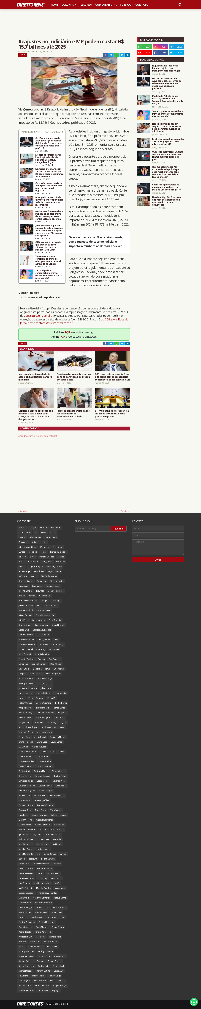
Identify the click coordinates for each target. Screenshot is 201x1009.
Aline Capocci (25, 654)
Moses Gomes (59, 907)
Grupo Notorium (42, 824)
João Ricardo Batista (28, 688)
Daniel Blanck (58, 625)
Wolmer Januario (54, 566)
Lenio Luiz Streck (26, 868)
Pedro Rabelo (25, 932)
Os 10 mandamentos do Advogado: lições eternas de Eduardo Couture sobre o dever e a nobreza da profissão (48, 143)
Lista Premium (52, 873)
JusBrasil (40, 591)
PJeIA (62, 917)
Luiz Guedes (24, 883)
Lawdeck (57, 863)
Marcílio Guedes (46, 556)
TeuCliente (23, 975)
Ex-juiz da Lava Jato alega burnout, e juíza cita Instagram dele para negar (166, 68)
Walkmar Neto (38, 620)
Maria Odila (24, 897)
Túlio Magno (24, 980)
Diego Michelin (58, 771)
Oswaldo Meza (35, 917)
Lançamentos (51, 537)
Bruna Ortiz (42, 742)
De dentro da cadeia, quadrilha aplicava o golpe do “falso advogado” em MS (168, 141)
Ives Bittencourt (26, 844)
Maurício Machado (43, 902)
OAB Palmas (56, 912)
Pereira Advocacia (43, 932)
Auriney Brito (24, 737)
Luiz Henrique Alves (42, 883)
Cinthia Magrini (41, 625)
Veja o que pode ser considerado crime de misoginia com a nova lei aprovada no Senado (48, 260)
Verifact (32, 595)
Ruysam (40, 961)
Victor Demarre (42, 985)
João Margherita (26, 854)
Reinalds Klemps (26, 581)
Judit (39, 605)
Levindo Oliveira (26, 873)
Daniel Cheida (25, 766)
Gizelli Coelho (43, 634)
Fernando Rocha (26, 805)
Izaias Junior (41, 844)
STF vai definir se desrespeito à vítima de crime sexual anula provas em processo (112, 413)
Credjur (44, 600)
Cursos (22, 552)
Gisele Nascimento (44, 820)
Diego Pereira (25, 776)
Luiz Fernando (51, 605)
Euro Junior (37, 586)
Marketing (44, 547)
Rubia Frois (59, 717)
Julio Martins (35, 537)
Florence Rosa (25, 810)
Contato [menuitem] (141, 4)
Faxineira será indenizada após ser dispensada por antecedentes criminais (73, 413)
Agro (21, 561)
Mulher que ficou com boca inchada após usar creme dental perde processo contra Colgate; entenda (49, 215)
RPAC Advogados (49, 576)
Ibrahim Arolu (57, 829)
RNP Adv (22, 941)
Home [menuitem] (54, 4)
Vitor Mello (23, 620)
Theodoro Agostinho (45, 615)
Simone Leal (58, 966)
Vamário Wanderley (36, 649)
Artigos (33, 527)
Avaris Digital (40, 737)
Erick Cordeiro (40, 795)
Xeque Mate (43, 990)
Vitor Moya (52, 722)
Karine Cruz (24, 863)
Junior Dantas (50, 854)
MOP (57, 883)
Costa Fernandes (26, 761)
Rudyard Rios (24, 722)
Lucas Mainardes (26, 878)
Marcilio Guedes (43, 888)
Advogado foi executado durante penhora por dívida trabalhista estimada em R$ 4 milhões (49, 201)
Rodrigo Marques (26, 951)
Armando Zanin (26, 732)
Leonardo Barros (45, 868)
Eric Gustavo (24, 795)
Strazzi (53, 532)
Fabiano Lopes (52, 586)
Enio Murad (59, 668)
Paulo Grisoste (25, 927)
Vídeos (61, 556)
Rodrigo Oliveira (45, 951)
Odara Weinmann (43, 703)
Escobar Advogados (42, 630)
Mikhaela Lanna (42, 907)
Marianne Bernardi (41, 897)
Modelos (33, 552)
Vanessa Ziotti (25, 985)
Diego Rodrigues (35, 566)
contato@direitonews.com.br (53, 323)
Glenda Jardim (25, 824)
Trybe (21, 649)
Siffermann (39, 722)
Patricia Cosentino (27, 922)
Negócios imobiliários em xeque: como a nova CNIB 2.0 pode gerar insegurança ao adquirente (49, 173)
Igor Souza (23, 834)
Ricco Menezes (25, 717)
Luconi (21, 698)
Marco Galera (44, 610)
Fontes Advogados (52, 673)
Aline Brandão (55, 620)
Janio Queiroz (44, 639)
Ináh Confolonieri (26, 839)
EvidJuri (22, 673)
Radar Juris (35, 941)
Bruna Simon (56, 742)
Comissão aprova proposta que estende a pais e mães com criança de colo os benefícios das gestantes (35, 415)
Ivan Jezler (57, 839)
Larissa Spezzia (25, 693)
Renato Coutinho (35, 946)
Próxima (125, 511)
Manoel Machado (26, 610)
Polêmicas (55, 527)
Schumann (41, 581)
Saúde (21, 566)
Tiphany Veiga (54, 975)
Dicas (43, 532)
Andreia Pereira (42, 654)
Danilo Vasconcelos (43, 766)
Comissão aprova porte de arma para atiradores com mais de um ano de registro (48, 187)
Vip (36, 532)
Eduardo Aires (59, 781)
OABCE (22, 917)
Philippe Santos (25, 707)
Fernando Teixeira (45, 805)
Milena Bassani (25, 615)
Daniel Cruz (24, 630)
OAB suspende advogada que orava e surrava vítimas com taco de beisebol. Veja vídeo (48, 246)
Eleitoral (22, 537)
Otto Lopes (51, 917)
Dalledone (57, 547)
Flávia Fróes (40, 810)
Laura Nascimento (41, 863)
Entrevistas (23, 586)
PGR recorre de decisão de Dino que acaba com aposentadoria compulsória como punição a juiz (112, 376)
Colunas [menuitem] (68, 4)
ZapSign (55, 990)
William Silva (44, 595)
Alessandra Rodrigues (28, 727)
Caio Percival (54, 659)
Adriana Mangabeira (28, 600)
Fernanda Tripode (58, 552)
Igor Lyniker (46, 683)
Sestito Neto (43, 966)
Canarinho (23, 664)
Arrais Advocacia (44, 732)
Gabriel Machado (58, 815)
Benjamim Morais (57, 737)
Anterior (24, 511)
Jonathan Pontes (26, 849)
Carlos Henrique (39, 664)
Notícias (22, 55)
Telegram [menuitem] (85, 4)
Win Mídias (54, 649)
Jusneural (33, 858)
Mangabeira (47, 561)
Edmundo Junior (26, 781)
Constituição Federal (37, 315)
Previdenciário (42, 707)
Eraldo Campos (46, 790)
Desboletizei (24, 771)
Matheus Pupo (25, 902)
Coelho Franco (47, 751)
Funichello (23, 815)
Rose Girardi (59, 956)
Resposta (62, 712)
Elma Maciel (61, 785)
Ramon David (59, 707)
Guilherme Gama (26, 639)
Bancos (41, 659)
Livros (32, 556)
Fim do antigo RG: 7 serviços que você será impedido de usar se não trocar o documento (166, 201)
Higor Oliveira (54, 571)
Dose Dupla (24, 668)
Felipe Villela (34, 673)
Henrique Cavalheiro (28, 683)
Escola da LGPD (57, 795)
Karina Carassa (48, 858)
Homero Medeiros (27, 829)
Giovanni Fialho (25, 820)
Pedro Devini (61, 703)
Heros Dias (59, 824)
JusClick (22, 858)
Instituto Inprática (52, 834)
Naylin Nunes (41, 912)
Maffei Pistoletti (25, 888)
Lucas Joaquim (60, 693)
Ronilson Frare (44, 956)
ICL (46, 829)
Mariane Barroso (35, 698)
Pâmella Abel (55, 936)
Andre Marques (49, 727)
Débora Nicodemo (41, 668)
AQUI (68, 332)
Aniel (62, 727)
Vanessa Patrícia (57, 980)
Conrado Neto (25, 756)
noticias (43, 527)
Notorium (60, 561)
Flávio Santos (55, 810)
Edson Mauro (43, 781)
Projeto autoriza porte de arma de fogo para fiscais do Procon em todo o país (74, 376)
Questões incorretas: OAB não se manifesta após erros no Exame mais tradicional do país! (167, 156)
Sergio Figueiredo (26, 966)
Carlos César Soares (28, 751)
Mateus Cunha (60, 897)
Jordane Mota (43, 849)
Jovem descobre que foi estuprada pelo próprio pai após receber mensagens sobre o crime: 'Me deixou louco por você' (49, 230)
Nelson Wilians (25, 703)
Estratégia (56, 600)
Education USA (45, 785)
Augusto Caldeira (26, 659)
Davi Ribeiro (55, 664)
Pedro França (58, 927)
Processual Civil (26, 936)
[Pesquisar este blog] (93, 528)
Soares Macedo (26, 971)
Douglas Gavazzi (42, 776)
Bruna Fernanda (26, 742)
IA (40, 829)
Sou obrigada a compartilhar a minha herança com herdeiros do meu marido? (48, 274)
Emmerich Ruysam (27, 790)
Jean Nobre (56, 844)
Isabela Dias (43, 839)
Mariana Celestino (27, 644)
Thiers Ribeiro (38, 975)
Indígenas (36, 834)
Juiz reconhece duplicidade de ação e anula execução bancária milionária (35, 376)
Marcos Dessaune (27, 893)
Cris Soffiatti (32, 561)
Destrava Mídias (41, 771)
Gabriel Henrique (39, 815)
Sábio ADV (58, 971)
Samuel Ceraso (54, 961)
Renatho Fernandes (45, 712)
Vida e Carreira (57, 581)
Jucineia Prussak (26, 605)
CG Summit (23, 746)
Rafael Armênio (50, 941)
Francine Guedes (26, 678)
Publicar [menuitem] (126, 4)
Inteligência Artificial (27, 547)
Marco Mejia (60, 888)
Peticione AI (44, 644)
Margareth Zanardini (47, 893)
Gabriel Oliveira (26, 634)
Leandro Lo (39, 571)
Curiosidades (25, 532)
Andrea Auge (24, 571)
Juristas (63, 854)
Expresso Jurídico (41, 800)
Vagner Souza (40, 980)
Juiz (38, 854)
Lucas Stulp (42, 878)
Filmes (43, 552)
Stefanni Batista (43, 971)
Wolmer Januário (26, 990)
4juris (63, 722)
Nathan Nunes (25, 912)
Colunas (61, 751)
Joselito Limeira (25, 591)
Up (44, 542)
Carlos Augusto (39, 746)
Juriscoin (22, 556)
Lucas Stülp (56, 878)
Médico (34, 576)
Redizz (21, 946)
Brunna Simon (25, 625)
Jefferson (23, 576)
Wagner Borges (60, 985)
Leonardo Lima (43, 693)
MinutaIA (51, 698)
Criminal (36, 542)
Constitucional (41, 756)
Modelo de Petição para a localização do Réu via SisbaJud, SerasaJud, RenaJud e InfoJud (48, 159)
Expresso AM (24, 800)
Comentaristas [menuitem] (106, 4)
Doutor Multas (60, 776)
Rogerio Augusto (43, 717)
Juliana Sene (46, 688)
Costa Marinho (44, 761)
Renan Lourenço (26, 712)
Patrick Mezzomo (46, 922)
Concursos (23, 542)
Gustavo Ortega (45, 678)
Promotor (40, 936)
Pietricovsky (58, 644)
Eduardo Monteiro (27, 785)
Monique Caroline (56, 591)
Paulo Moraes (42, 927)
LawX (56, 639)
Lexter (40, 873)
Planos (22, 595)
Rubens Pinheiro (26, 961)
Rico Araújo (52, 946)
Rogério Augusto (26, 956)
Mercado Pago (25, 907)
